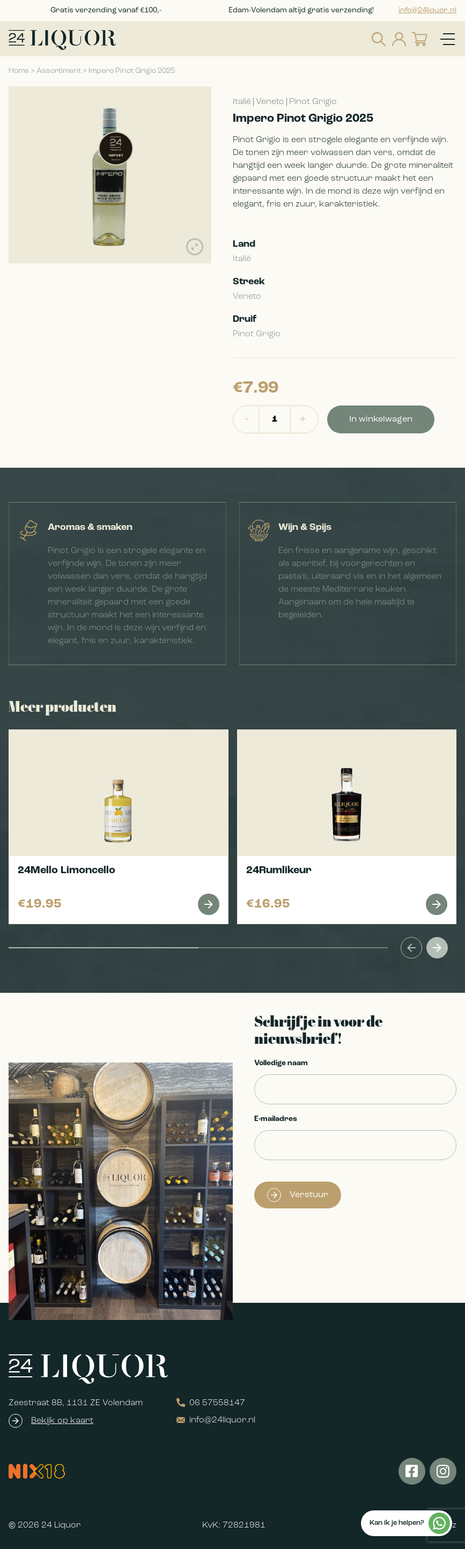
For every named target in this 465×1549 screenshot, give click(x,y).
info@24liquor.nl (427, 10)
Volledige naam (281, 1063)
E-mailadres (275, 1119)
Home (19, 71)
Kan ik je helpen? (410, 1523)
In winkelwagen (380, 419)
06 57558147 (210, 1402)
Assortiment (58, 71)
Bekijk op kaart (62, 1421)
